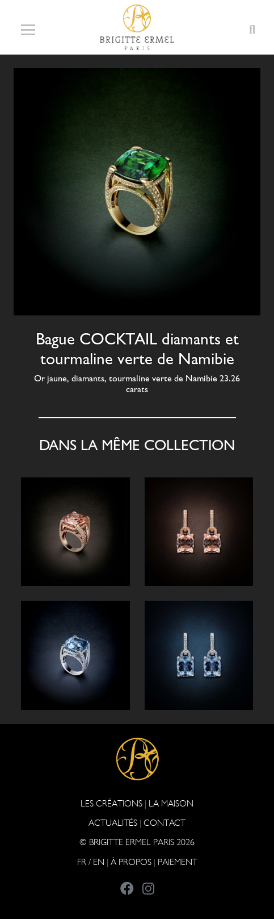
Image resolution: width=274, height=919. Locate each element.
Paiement (177, 862)
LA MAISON (171, 803)
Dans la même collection (137, 445)
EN (98, 862)
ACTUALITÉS (112, 823)
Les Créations (111, 803)
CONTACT (165, 823)
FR (81, 862)
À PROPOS (131, 862)
